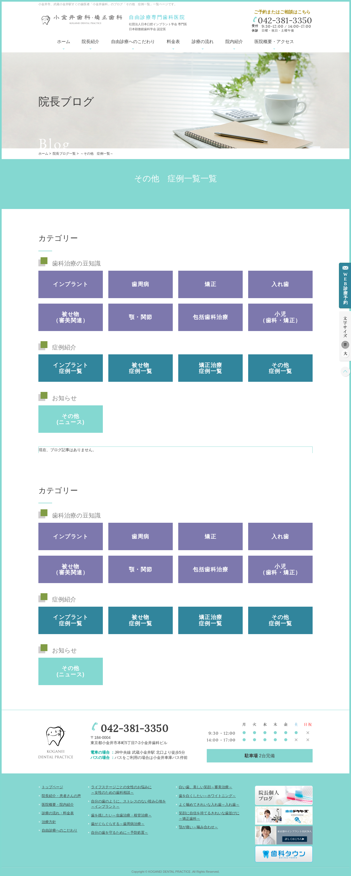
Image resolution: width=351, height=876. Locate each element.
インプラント (70, 284)
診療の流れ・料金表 (58, 813)
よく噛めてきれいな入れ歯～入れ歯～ (209, 804)
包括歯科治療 (210, 317)
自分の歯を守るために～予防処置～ (119, 832)
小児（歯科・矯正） (280, 317)
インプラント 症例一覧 (70, 368)
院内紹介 (234, 41)
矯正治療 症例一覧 (210, 368)
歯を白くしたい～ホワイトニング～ (207, 796)
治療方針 (49, 822)
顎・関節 (140, 317)
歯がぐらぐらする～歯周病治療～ (118, 824)
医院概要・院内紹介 (58, 804)
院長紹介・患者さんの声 (61, 796)
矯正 (210, 284)
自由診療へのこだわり (133, 41)
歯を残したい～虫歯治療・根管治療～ (121, 815)
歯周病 (140, 284)
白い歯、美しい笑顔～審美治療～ (205, 787)
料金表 (173, 41)
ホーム (63, 41)
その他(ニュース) (70, 419)
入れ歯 (280, 284)
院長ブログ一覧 (64, 154)
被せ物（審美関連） (70, 317)
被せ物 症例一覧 (140, 368)
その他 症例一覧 (280, 368)
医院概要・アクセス (274, 41)
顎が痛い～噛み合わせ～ (198, 827)
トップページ (52, 787)
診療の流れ (203, 41)
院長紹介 (90, 41)
